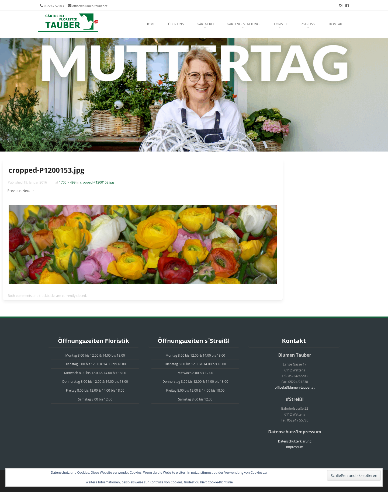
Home (150, 24)
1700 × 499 (67, 182)
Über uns (176, 24)
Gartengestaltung (243, 24)
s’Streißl (308, 24)
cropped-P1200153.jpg (97, 182)
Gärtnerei (205, 24)
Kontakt (336, 24)
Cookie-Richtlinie (220, 482)
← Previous (12, 190)
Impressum (294, 447)
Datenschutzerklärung (294, 441)
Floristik (279, 24)
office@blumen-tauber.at (89, 6)
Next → (28, 190)
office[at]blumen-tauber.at (295, 387)
